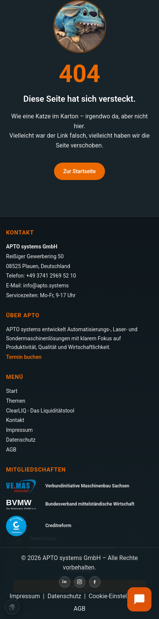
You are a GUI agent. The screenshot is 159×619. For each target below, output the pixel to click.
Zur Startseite (79, 171)
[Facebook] (94, 582)
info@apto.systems (46, 285)
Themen (15, 401)
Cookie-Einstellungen (117, 596)
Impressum (19, 430)
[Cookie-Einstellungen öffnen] (12, 607)
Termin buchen (24, 357)
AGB (11, 450)
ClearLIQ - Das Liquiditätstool (40, 411)
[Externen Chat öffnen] (139, 599)
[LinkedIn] (64, 582)
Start (11, 391)
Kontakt (15, 420)
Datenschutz (21, 440)
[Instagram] (79, 582)
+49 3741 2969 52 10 (51, 276)
